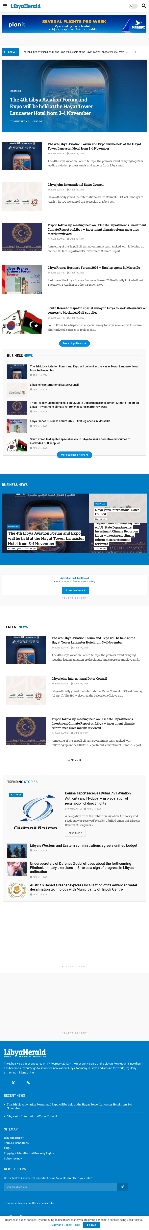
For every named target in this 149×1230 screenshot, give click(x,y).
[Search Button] (144, 6)
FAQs (7, 1148)
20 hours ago (100, 549)
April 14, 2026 (92, 809)
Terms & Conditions (16, 1143)
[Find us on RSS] (28, 1083)
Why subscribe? (14, 1137)
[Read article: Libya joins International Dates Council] (22, 196)
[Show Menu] (5, 6)
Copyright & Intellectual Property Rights (29, 1153)
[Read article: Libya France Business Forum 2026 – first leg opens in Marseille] (22, 279)
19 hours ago (100, 519)
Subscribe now (13, 1158)
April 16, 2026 (75, 153)
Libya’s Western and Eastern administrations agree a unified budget (83, 845)
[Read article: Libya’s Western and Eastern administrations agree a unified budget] (17, 851)
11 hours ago (30, 549)
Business (15, 91)
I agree (91, 1224)
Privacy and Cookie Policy (64, 1224)
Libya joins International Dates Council (76, 184)
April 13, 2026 (38, 850)
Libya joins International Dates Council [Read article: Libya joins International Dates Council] (117, 512)
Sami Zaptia (20, 121)
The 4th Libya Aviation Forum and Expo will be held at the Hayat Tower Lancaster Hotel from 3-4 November (81, 51)
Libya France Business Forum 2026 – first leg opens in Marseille (94, 267)
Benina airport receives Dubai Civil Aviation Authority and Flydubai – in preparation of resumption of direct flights (98, 798)
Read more (77, 832)
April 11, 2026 (38, 877)
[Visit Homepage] (26, 6)
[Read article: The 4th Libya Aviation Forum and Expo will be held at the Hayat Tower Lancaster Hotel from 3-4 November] (22, 156)
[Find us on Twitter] (13, 1083)
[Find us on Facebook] (6, 1083)
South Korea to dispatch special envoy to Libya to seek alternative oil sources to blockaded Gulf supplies (97, 310)
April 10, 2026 (38, 894)
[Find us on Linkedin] (21, 1083)
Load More (74, 760)
